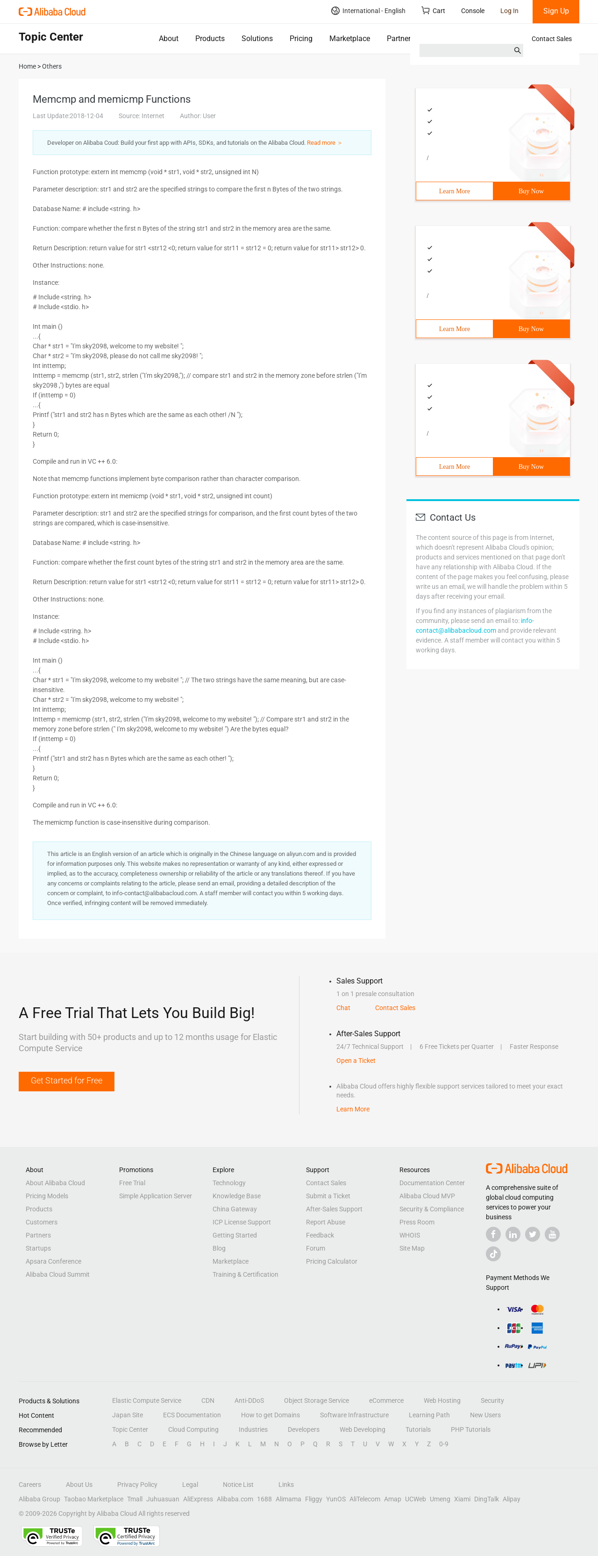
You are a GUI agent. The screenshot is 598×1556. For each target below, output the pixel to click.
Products (210, 38)
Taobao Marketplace (93, 1499)
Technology (229, 1183)
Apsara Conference (53, 1261)
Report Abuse (325, 1222)
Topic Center (130, 1429)
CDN (207, 1400)
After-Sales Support (334, 1209)
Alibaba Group (39, 1499)
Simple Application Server (155, 1196)
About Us (79, 1484)
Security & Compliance (431, 1209)
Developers (304, 1429)
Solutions (257, 38)
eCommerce (386, 1400)
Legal (190, 1484)
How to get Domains (270, 1415)
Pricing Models (47, 1196)
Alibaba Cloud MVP (427, 1196)
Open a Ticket (356, 1060)
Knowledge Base (237, 1196)
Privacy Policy (137, 1484)
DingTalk (486, 1499)
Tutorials (418, 1429)
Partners (400, 38)
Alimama (288, 1499)
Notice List (238, 1484)
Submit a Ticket (328, 1196)
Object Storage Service (316, 1400)
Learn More (454, 191)
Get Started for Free (66, 1080)
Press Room (416, 1222)
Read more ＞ (325, 142)
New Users (485, 1415)
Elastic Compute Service (146, 1400)
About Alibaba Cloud (55, 1183)
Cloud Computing (193, 1429)
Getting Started (235, 1235)
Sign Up (556, 11)
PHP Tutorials (471, 1429)
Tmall (134, 1499)
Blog (219, 1248)
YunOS (336, 1499)
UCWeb (415, 1499)
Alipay (511, 1499)
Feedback (320, 1235)
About (168, 38)
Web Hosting (442, 1400)
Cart (433, 10)
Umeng (440, 1499)
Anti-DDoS (249, 1400)
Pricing (301, 38)
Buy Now (531, 191)
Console (472, 10)
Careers (30, 1484)
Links (286, 1484)
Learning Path (429, 1415)
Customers (41, 1222)
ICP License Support (242, 1222)
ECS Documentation (192, 1415)
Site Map (412, 1248)
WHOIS (409, 1235)
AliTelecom (364, 1499)
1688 (264, 1499)
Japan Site (127, 1415)
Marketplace (349, 38)
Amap (392, 1499)
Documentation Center (432, 1183)
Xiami (462, 1499)
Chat (343, 1007)
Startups (38, 1248)
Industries (253, 1429)
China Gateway (235, 1209)
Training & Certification (245, 1274)
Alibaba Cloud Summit (58, 1274)
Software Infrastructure (354, 1415)
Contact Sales (552, 38)
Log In (509, 10)
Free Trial (132, 1183)
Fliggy (313, 1499)
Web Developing (362, 1429)
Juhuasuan (162, 1499)
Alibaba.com (235, 1499)
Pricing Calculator (331, 1261)
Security (492, 1400)
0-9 (443, 1444)
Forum (315, 1248)
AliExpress (198, 1499)
